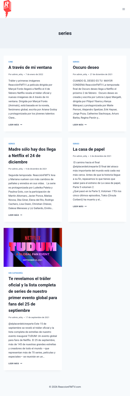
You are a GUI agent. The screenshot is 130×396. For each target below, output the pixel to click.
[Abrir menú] (123, 9)
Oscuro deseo (86, 67)
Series (76, 62)
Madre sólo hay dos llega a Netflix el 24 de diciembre (32, 155)
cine (10, 62)
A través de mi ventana (30, 67)
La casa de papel (89, 149)
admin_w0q (17, 74)
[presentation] (33, 247)
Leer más (15, 124)
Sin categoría (15, 273)
